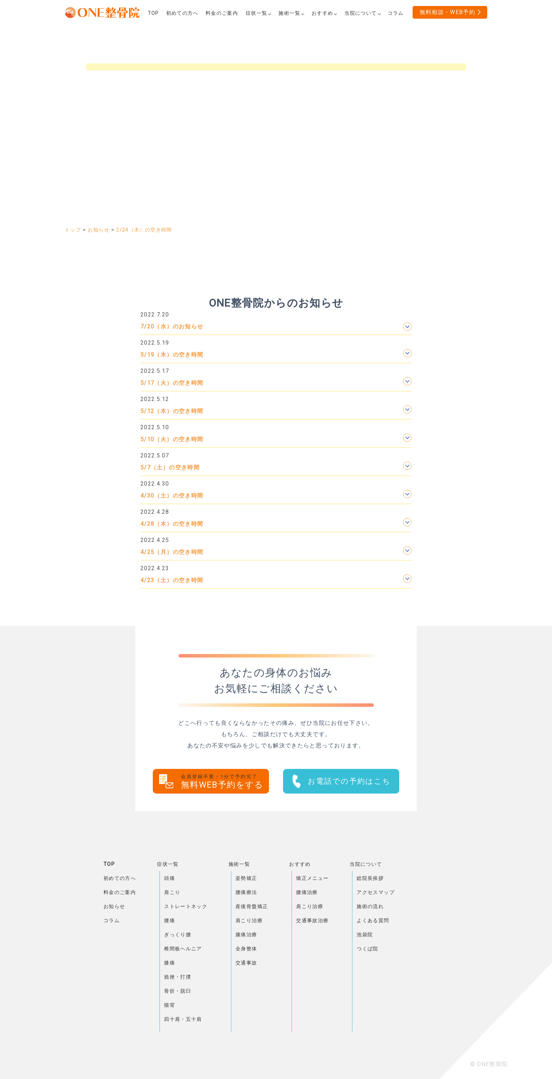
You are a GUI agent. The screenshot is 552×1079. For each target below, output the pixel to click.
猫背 (169, 1005)
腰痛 (169, 920)
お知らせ (114, 906)
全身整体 (246, 948)
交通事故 (246, 963)
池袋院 (365, 934)
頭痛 (169, 878)
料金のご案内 (120, 892)
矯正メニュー (312, 878)
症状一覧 (167, 864)
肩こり (172, 892)
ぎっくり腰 (177, 934)
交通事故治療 (312, 920)
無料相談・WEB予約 (448, 12)
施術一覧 (239, 864)
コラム (112, 920)
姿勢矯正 (246, 878)
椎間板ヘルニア (183, 948)
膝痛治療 (246, 934)
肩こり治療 (249, 920)
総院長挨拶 (370, 878)
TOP (109, 864)
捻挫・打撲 (177, 977)
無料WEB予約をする (225, 782)
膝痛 (169, 963)
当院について (366, 864)
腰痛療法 (246, 892)
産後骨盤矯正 (252, 906)
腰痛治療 (307, 892)
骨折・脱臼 (177, 991)
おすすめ (299, 864)
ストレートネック (185, 906)
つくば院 (367, 948)
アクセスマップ (376, 892)
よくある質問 (373, 920)
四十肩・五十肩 (183, 1019)
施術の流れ (370, 906)
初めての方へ (120, 878)
